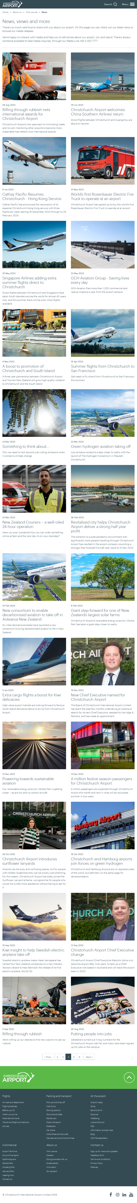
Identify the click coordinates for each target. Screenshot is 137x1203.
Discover (94, 1114)
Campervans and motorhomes (60, 1138)
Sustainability (52, 1163)
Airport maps (96, 1102)
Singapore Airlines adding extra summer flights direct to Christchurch (29, 282)
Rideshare (50, 1126)
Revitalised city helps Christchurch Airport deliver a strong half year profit (100, 526)
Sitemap (94, 1167)
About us (17, 12)
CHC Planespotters (99, 1138)
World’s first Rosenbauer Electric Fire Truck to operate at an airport (102, 196)
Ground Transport (10, 1155)
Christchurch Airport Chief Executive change (102, 952)
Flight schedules (9, 1106)
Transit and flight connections (15, 1122)
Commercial (9, 1144)
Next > (89, 1056)
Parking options (53, 1110)
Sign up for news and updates (104, 1151)
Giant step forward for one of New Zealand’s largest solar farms (100, 612)
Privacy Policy (97, 1163)
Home (5, 12)
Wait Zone (51, 1106)
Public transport (53, 1122)
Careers (49, 1155)
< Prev (47, 1056)
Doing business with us (56, 1159)
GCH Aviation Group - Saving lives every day (100, 280)
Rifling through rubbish (22, 1033)
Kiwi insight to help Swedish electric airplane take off (33, 952)
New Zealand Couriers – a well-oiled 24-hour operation (33, 524)
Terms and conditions (100, 1159)
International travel (10, 1118)
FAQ (92, 1126)
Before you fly (8, 1110)
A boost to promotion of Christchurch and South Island (28, 368)
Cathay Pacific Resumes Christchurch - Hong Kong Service (31, 196)
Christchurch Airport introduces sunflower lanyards (29, 861)
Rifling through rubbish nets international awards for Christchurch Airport (26, 114)
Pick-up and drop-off (55, 1102)
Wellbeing (95, 1118)
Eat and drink (96, 1110)
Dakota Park (7, 1163)
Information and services (102, 1130)
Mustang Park (8, 1167)
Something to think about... (25, 446)
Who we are (31, 12)
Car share (50, 1130)
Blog (93, 1134)
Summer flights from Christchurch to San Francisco (102, 368)
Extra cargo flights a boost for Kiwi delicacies (31, 697)
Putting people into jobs (91, 1033)
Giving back (51, 1171)
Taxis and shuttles (54, 1114)
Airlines (5, 1126)
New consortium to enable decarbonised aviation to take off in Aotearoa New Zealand (32, 614)
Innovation (51, 1167)
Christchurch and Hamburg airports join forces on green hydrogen (101, 861)
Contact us (7, 1179)
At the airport (98, 1095)
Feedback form (97, 1155)
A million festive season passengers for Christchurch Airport (101, 780)
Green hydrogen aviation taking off (101, 446)
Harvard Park (8, 1171)
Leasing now (8, 1175)
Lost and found (97, 1122)
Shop (93, 1106)
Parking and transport (59, 1095)
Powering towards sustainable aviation (28, 780)
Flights (6, 1095)
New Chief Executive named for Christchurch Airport (98, 697)
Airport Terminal (9, 1151)
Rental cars (51, 1118)
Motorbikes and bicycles (57, 1134)
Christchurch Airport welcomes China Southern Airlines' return (98, 111)
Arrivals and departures (13, 1102)
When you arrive (9, 1114)
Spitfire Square (9, 1159)
